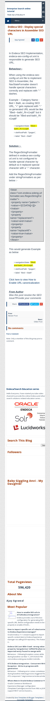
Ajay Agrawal (15, 600)
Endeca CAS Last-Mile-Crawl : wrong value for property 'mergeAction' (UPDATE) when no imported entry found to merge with (28, 648)
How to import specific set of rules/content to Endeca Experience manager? (27, 630)
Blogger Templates (36, 697)
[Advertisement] (28, 48)
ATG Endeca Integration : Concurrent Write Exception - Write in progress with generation (27, 665)
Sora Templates (21, 697)
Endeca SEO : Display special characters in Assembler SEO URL (26, 30)
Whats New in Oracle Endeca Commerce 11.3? (27, 680)
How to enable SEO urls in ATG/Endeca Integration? (28, 613)
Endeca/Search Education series (23, 389)
